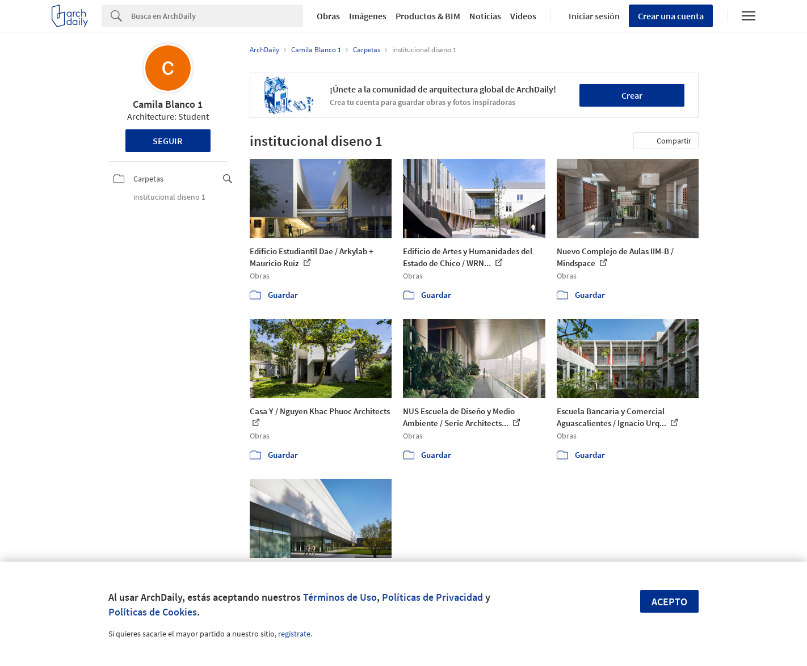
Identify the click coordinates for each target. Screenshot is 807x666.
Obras (328, 15)
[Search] (217, 16)
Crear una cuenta (671, 16)
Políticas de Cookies (152, 611)
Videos (523, 15)
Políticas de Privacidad (432, 597)
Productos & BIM (428, 15)
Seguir (168, 140)
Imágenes (367, 15)
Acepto (669, 601)
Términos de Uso (340, 597)
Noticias (485, 15)
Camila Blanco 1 (168, 104)
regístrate (294, 634)
